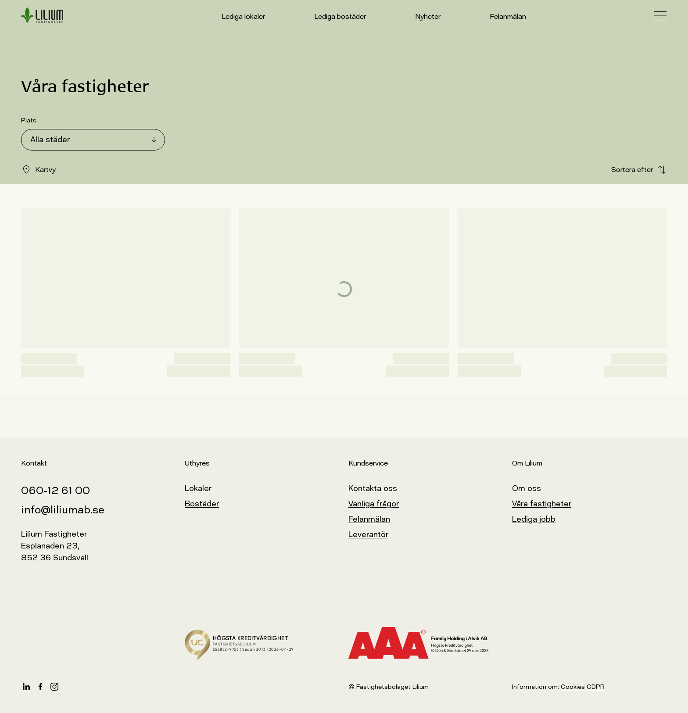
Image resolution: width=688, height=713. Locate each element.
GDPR (596, 687)
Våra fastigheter (541, 504)
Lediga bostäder (340, 16)
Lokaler (198, 488)
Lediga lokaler (243, 16)
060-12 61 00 (55, 490)
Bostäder (202, 504)
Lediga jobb (533, 519)
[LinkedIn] (26, 686)
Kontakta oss (372, 488)
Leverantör (368, 534)
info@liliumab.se (62, 509)
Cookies (573, 687)
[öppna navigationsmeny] (660, 15)
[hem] (42, 15)
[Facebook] (40, 686)
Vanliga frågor (373, 504)
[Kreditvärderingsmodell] (425, 643)
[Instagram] (54, 686)
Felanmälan (508, 16)
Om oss (526, 488)
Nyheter (428, 16)
